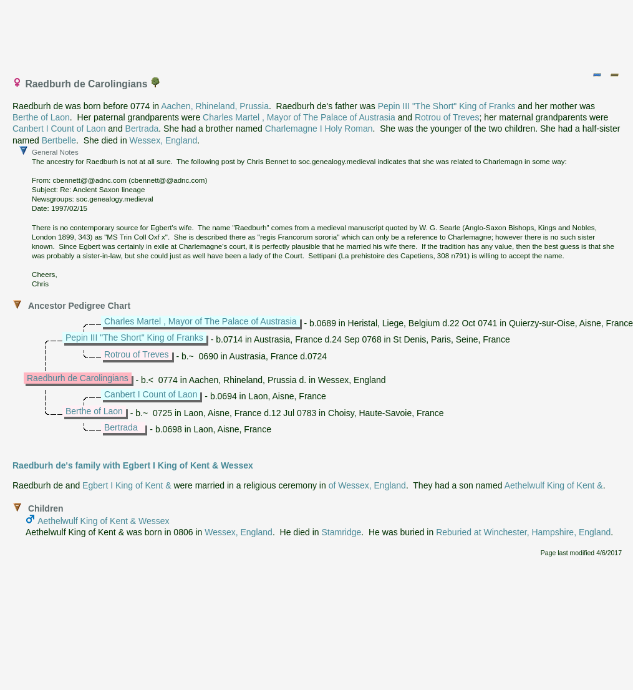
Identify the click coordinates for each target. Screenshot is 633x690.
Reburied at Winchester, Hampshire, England (523, 532)
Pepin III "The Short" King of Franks (447, 106)
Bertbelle (59, 140)
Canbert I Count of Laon (58, 129)
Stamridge (342, 532)
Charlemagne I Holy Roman (319, 129)
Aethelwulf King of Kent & (554, 485)
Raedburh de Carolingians (77, 378)
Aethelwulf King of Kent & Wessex (103, 521)
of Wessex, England (367, 485)
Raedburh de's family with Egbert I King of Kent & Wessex (132, 465)
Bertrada (142, 129)
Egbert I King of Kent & (126, 485)
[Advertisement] (317, 33)
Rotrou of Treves (447, 117)
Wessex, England (164, 140)
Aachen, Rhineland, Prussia (215, 106)
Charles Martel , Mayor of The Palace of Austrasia (299, 117)
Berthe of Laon (41, 117)
